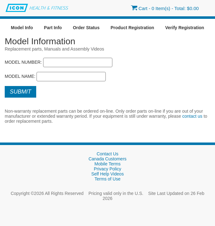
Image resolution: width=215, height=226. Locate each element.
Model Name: (20, 76)
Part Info (53, 27)
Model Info (22, 27)
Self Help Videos (107, 173)
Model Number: (23, 62)
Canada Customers (107, 158)
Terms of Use (107, 178)
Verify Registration (184, 27)
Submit (20, 92)
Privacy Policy (107, 168)
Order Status (86, 27)
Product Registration (132, 27)
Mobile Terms (107, 163)
